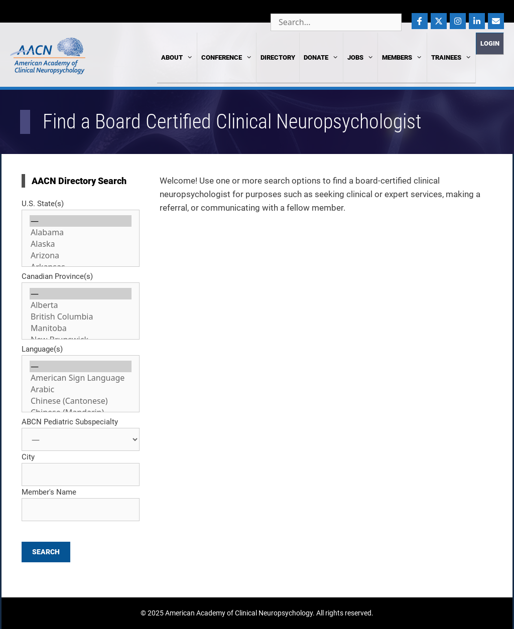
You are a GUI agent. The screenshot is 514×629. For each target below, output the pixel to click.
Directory (278, 57)
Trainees (451, 58)
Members (402, 58)
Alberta (81, 305)
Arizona (81, 255)
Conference (226, 58)
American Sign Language (81, 378)
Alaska (81, 244)
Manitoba (81, 328)
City (28, 456)
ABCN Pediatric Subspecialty (70, 421)
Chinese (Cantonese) (81, 401)
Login (489, 43)
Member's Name (49, 492)
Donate (321, 58)
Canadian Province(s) (57, 276)
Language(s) (42, 349)
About (177, 58)
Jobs (360, 58)
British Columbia (81, 317)
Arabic (81, 389)
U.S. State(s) (43, 203)
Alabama (81, 232)
